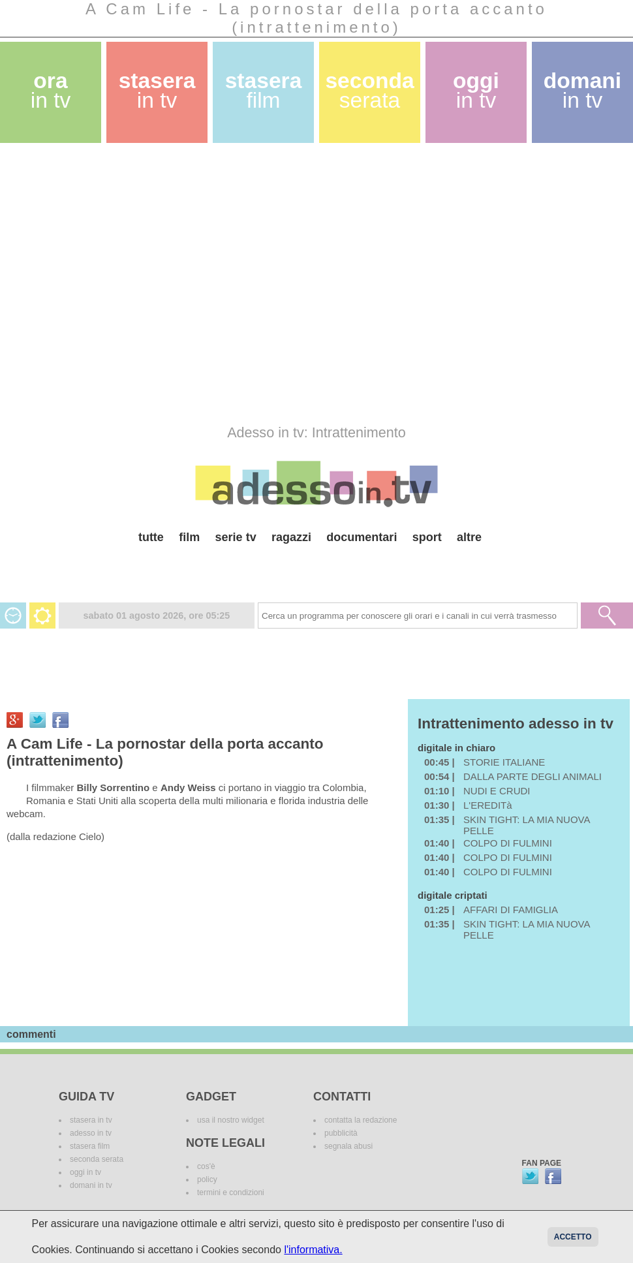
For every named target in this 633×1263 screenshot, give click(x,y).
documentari (361, 537)
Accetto (573, 1236)
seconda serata (96, 1159)
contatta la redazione (360, 1120)
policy (207, 1179)
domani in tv (91, 1185)
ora (51, 90)
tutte (151, 537)
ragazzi (291, 537)
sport (427, 537)
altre (469, 537)
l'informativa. (313, 1249)
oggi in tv (85, 1172)
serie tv (235, 537)
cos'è (206, 1166)
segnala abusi (348, 1146)
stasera (157, 90)
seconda (369, 90)
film (189, 537)
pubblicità (341, 1133)
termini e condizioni (230, 1192)
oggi (476, 90)
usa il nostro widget (230, 1120)
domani (582, 90)
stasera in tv (91, 1120)
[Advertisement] (127, 283)
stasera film (90, 1146)
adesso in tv (91, 1133)
